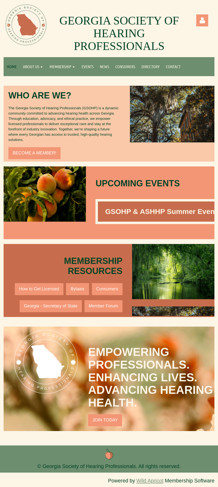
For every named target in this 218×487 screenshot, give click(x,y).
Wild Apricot (149, 481)
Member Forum (103, 306)
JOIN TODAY (105, 420)
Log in (202, 20)
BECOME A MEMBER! (34, 153)
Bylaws (77, 288)
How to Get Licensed (39, 288)
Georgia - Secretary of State (51, 306)
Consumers (107, 288)
